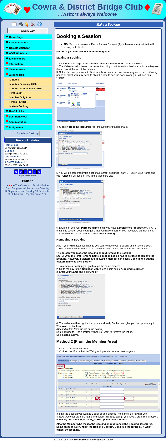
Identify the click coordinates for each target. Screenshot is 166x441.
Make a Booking (18, 106)
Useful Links (15, 111)
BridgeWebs (14, 127)
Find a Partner (17, 101)
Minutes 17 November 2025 (25, 88)
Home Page (14, 37)
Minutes (14, 79)
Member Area (15, 69)
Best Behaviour (16, 116)
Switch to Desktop (28, 133)
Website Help (15, 74)
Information (14, 63)
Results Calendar (18, 47)
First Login (15, 92)
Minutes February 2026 (23, 84)
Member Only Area (20, 97)
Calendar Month (17, 42)
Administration (16, 121)
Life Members (15, 58)
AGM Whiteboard (17, 53)
